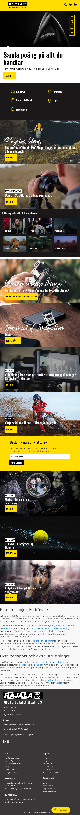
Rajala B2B (47, 764)
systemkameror (35, 631)
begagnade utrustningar (31, 665)
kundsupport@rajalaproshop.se (18, 734)
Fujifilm (8, 628)
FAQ (7, 767)
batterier (34, 680)
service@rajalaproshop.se (15, 802)
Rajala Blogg (48, 767)
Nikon (46, 625)
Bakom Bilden (49, 770)
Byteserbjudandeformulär (15, 761)
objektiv (49, 662)
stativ (61, 683)
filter (28, 683)
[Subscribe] (16, 462)
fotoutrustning (7, 677)
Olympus (71, 625)
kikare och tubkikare (43, 641)
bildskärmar (6, 685)
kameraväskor (55, 677)
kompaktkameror (40, 628)
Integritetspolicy (12, 772)
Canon (39, 625)
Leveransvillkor (11, 770)
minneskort (48, 680)
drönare (61, 662)
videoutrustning (61, 628)
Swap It (46, 761)
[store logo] (18, 5)
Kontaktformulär (12, 758)
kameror (40, 662)
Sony (52, 625)
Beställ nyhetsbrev (50, 772)
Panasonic (61, 625)
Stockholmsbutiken (13, 764)
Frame (45, 758)
